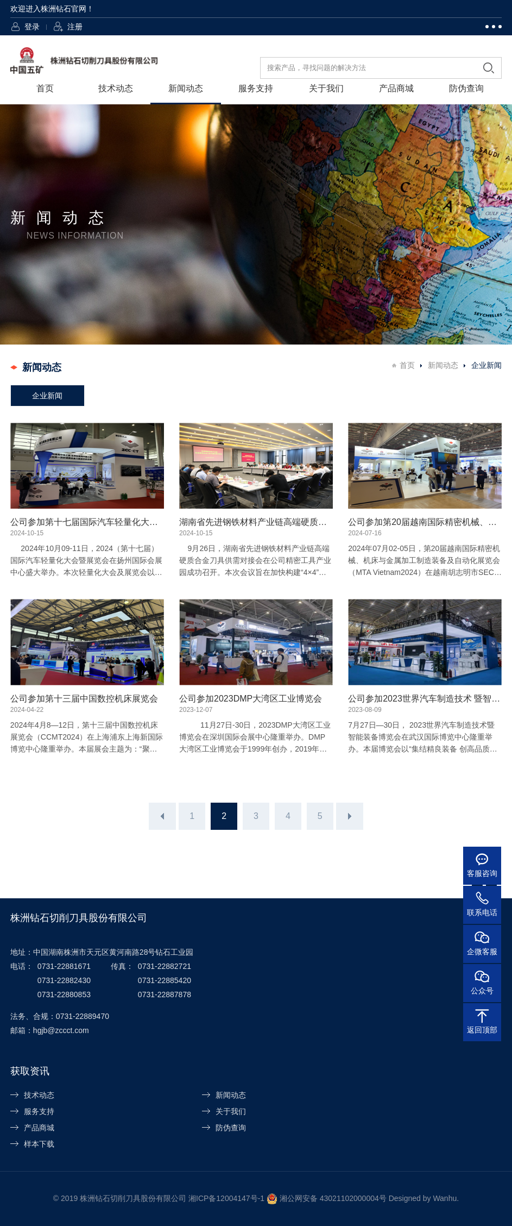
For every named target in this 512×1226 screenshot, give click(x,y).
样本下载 (39, 1144)
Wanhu (445, 1198)
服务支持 (255, 88)
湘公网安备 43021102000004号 (333, 1198)
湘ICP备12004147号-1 (226, 1198)
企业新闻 (47, 395)
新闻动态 (185, 88)
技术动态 (115, 88)
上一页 (162, 816)
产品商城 (396, 88)
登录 (32, 26)
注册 (75, 26)
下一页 (349, 816)
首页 (45, 88)
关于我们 (326, 88)
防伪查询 (466, 88)
